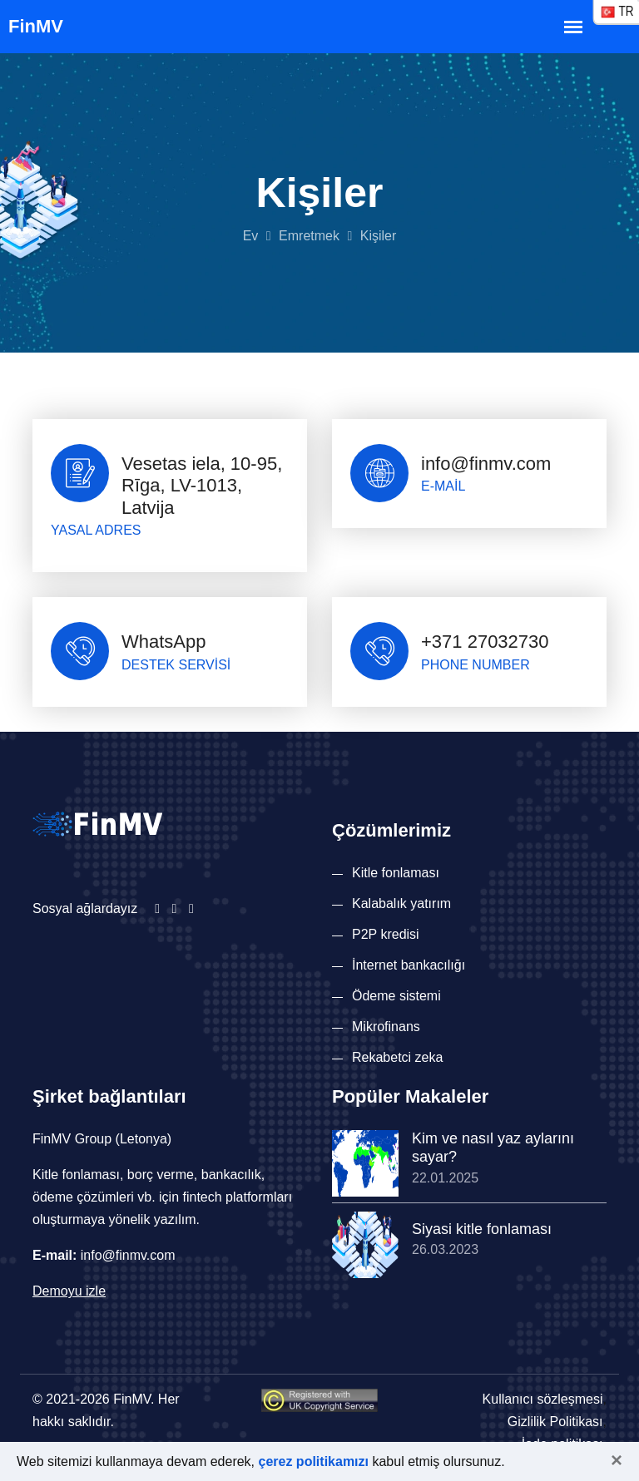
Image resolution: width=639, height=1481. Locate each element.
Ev (251, 236)
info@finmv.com (486, 463)
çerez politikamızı (314, 1461)
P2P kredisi (385, 934)
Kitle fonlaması (395, 873)
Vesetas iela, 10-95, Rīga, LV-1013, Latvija (201, 485)
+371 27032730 (485, 641)
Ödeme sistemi (396, 996)
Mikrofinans (386, 1026)
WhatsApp (163, 641)
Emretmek (309, 236)
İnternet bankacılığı (408, 965)
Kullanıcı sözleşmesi (543, 1399)
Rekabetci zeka (397, 1057)
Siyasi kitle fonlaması (482, 1229)
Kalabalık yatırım (401, 903)
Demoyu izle (69, 1291)
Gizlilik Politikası (555, 1421)
